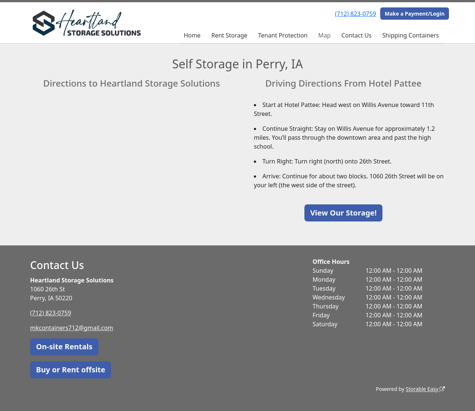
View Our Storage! (343, 213)
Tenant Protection (282, 35)
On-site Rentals (64, 347)
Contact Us (356, 35)
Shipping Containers (410, 35)
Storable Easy (425, 388)
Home (192, 35)
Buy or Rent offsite (70, 370)
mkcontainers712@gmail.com (71, 328)
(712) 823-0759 (355, 14)
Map (324, 35)
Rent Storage (229, 35)
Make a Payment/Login (415, 13)
